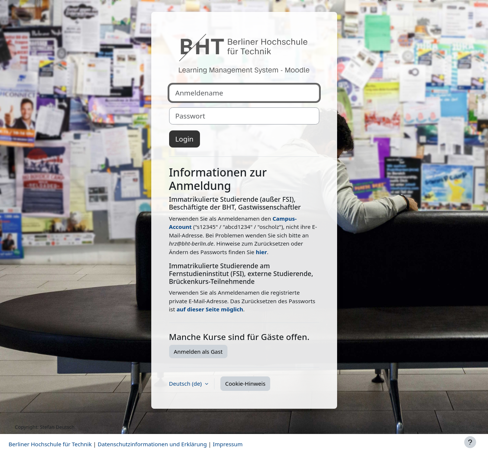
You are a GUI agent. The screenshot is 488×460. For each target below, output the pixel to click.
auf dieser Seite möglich (210, 309)
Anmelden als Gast (198, 351)
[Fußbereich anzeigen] (470, 442)
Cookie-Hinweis (245, 383)
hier (261, 252)
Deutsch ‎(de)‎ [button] (186, 383)
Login (184, 138)
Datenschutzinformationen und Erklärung (152, 444)
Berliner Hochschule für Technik (50, 444)
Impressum (227, 444)
